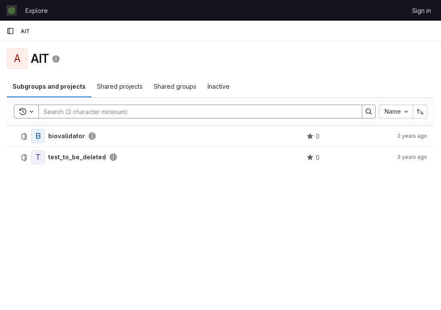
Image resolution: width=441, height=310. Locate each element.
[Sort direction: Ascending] (420, 111)
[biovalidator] (38, 136)
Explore (36, 10)
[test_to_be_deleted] (38, 157)
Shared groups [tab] (175, 86)
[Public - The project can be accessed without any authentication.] (92, 136)
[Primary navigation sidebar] (10, 31)
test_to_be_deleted (77, 157)
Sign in (421, 10)
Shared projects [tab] (120, 86)
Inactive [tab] (219, 86)
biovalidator (66, 136)
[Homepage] (12, 10)
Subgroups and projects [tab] (49, 86)
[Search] (195, 111)
